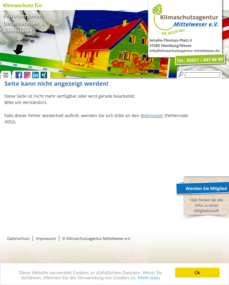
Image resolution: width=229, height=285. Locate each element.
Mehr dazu (149, 278)
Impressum (46, 238)
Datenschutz (18, 238)
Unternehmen (20, 22)
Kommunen (18, 30)
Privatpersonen (22, 15)
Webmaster (151, 115)
